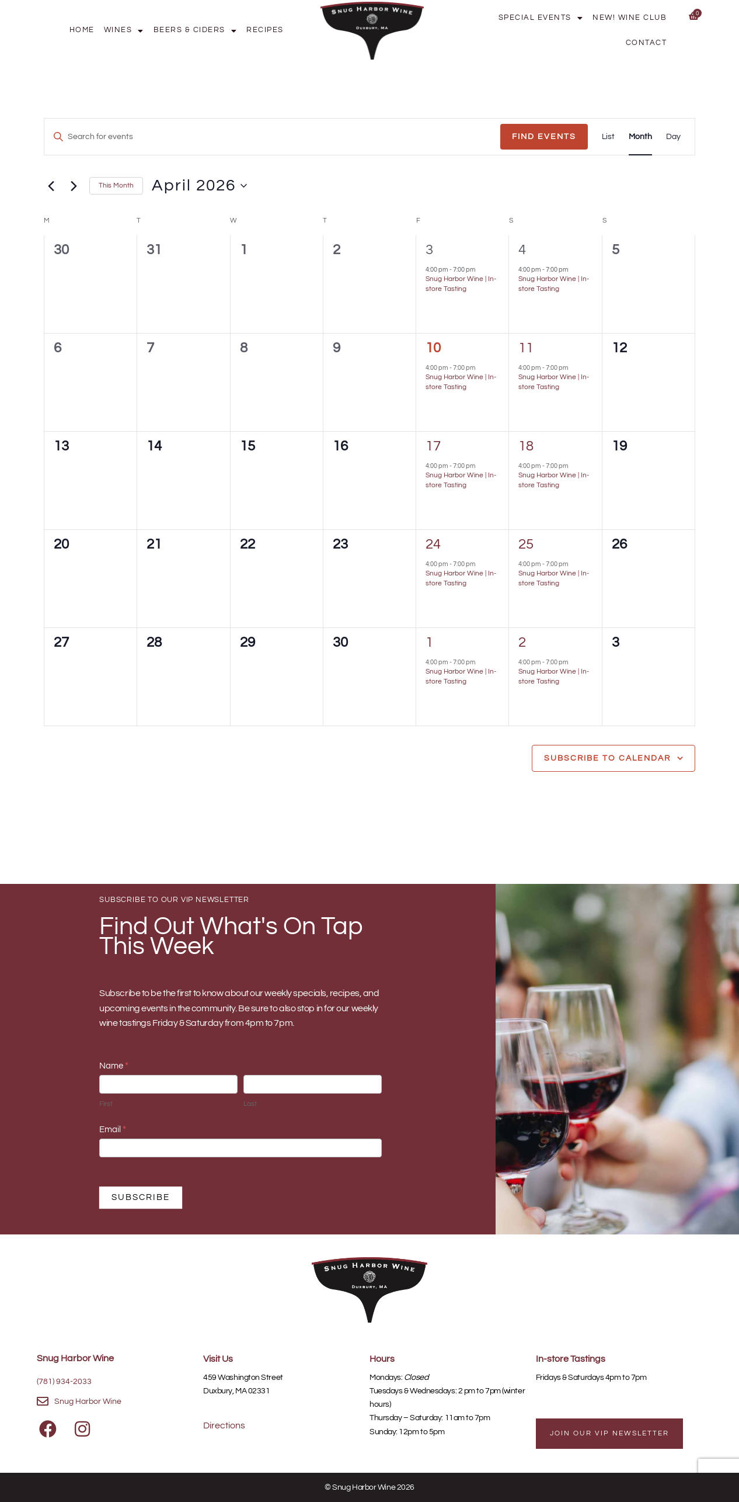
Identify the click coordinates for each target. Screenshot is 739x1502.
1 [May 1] (429, 642)
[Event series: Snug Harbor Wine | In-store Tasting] (481, 269)
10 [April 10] (433, 348)
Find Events (544, 137)
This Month (116, 185)
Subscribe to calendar (607, 758)
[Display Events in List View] (608, 137)
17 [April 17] (433, 446)
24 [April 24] (433, 544)
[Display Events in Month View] (640, 137)
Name (113, 1066)
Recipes (265, 30)
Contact (646, 43)
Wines (124, 30)
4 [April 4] (522, 249)
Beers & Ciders (196, 30)
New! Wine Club (629, 18)
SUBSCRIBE (140, 1197)
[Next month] (74, 186)
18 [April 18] (526, 446)
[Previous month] (51, 186)
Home (82, 30)
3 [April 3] (429, 249)
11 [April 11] (526, 348)
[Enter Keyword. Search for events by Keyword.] (272, 137)
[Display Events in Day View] (673, 137)
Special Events (541, 18)
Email (112, 1129)
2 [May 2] (522, 642)
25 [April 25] (526, 544)
